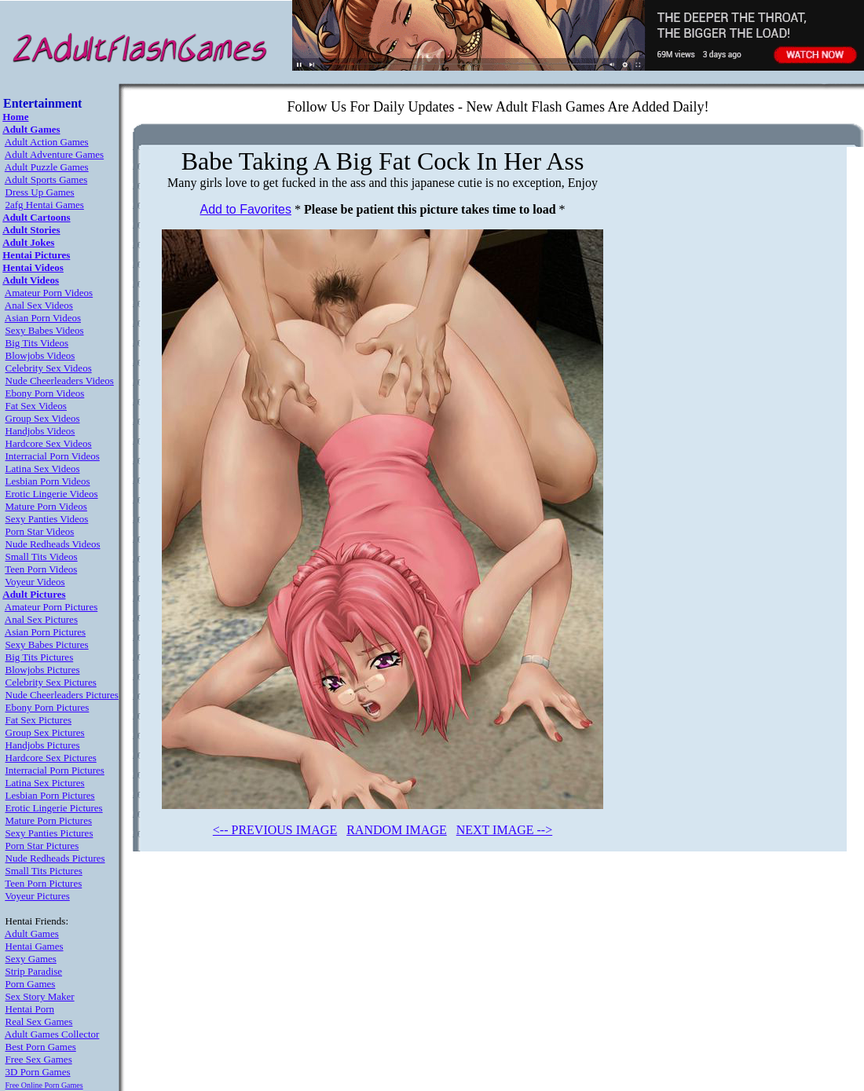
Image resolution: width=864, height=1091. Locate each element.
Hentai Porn (29, 1009)
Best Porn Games (40, 1047)
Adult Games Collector (52, 1034)
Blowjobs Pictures (42, 669)
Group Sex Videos (42, 418)
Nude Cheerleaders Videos (59, 380)
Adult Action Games (47, 142)
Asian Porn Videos (43, 318)
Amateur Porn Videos (49, 292)
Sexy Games (31, 959)
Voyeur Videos (34, 582)
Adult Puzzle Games (47, 167)
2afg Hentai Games (44, 205)
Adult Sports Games (46, 179)
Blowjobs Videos (40, 355)
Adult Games (32, 933)
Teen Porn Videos (41, 569)
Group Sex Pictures (45, 732)
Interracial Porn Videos (52, 456)
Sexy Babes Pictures (47, 644)
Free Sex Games (38, 1059)
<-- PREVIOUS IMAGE (275, 830)
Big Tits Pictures (39, 657)
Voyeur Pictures (37, 896)
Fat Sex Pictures (38, 720)
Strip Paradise (34, 971)
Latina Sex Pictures (45, 783)
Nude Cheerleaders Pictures (62, 695)
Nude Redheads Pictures (55, 858)
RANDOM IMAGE (396, 830)
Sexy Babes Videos (44, 330)
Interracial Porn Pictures (54, 770)
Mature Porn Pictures (48, 820)
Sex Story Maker (40, 996)
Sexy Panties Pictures (49, 833)
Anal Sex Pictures (41, 619)
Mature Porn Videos (46, 506)
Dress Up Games (40, 192)
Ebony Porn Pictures (47, 707)
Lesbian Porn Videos (47, 481)
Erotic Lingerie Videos (51, 494)
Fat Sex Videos (36, 406)
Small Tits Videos (41, 556)
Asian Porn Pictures (45, 632)
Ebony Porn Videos (45, 393)
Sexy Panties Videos (47, 519)
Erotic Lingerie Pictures (54, 808)
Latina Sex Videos (42, 468)
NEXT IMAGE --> (504, 830)
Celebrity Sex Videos (48, 368)
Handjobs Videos (40, 431)
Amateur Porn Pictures (51, 607)
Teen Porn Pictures (43, 883)
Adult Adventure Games (54, 154)
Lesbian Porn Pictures (50, 795)
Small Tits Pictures (43, 871)
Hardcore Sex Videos (48, 443)
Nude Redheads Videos (53, 544)
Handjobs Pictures (42, 745)
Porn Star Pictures (42, 845)
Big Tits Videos (37, 343)
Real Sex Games (39, 1021)
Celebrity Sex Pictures (51, 682)
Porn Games (30, 984)
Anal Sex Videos (39, 305)
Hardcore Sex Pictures (51, 757)
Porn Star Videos (40, 531)
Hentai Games (34, 946)
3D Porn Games (38, 1072)
